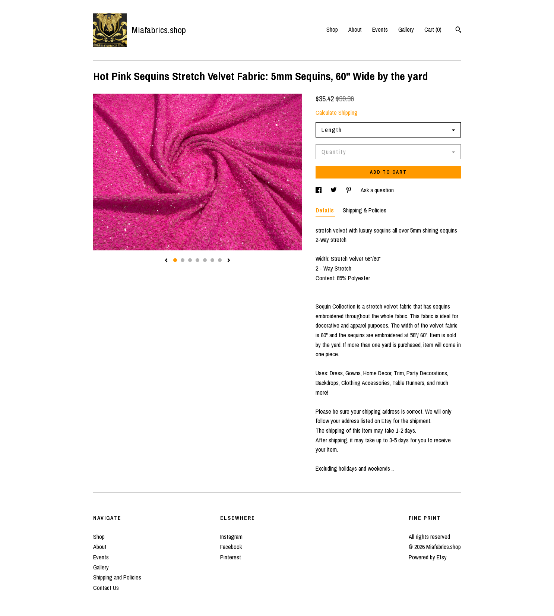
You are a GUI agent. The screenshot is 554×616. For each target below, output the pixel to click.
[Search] (458, 30)
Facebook (231, 547)
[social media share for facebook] (319, 190)
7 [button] (220, 260)
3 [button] (190, 260)
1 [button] (175, 260)
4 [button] (197, 260)
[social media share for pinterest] (349, 190)
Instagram (231, 537)
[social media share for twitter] (334, 190)
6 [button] (212, 260)
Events (380, 29)
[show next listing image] (229, 260)
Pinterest (230, 557)
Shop (332, 29)
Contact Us (106, 588)
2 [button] (182, 260)
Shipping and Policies (117, 577)
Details (325, 210)
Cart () (432, 29)
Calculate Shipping (337, 112)
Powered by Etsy (428, 557)
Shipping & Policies (364, 210)
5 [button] (205, 260)
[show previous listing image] (166, 260)
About (355, 29)
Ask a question (377, 190)
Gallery (406, 29)
